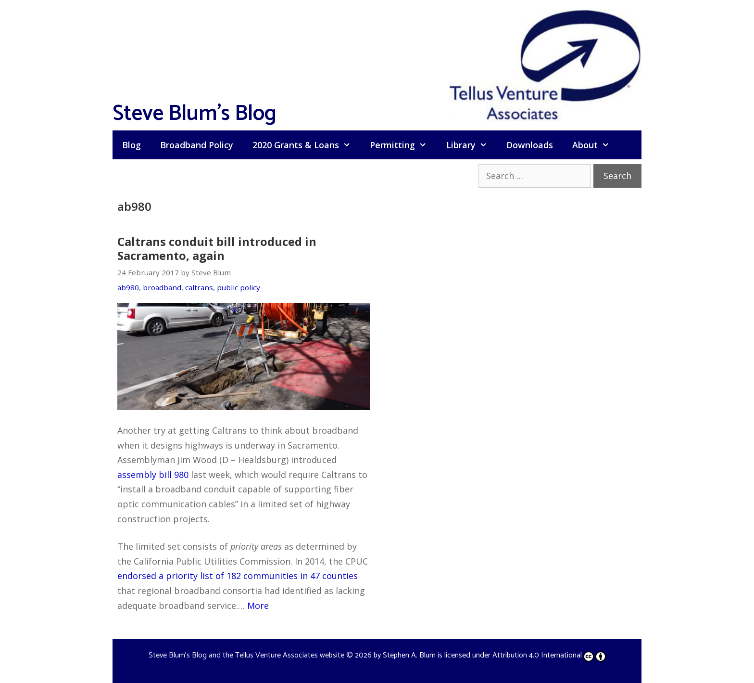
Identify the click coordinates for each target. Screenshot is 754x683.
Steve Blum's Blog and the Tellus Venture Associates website (246, 655)
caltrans (199, 287)
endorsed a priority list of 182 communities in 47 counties (237, 575)
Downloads (529, 145)
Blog (131, 145)
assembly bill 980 (152, 474)
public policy (238, 287)
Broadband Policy (196, 145)
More (258, 605)
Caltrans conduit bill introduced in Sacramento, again (216, 248)
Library (471, 144)
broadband (162, 287)
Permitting (403, 144)
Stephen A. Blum (409, 655)
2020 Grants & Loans (306, 144)
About (595, 144)
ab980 (128, 287)
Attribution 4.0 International (549, 655)
